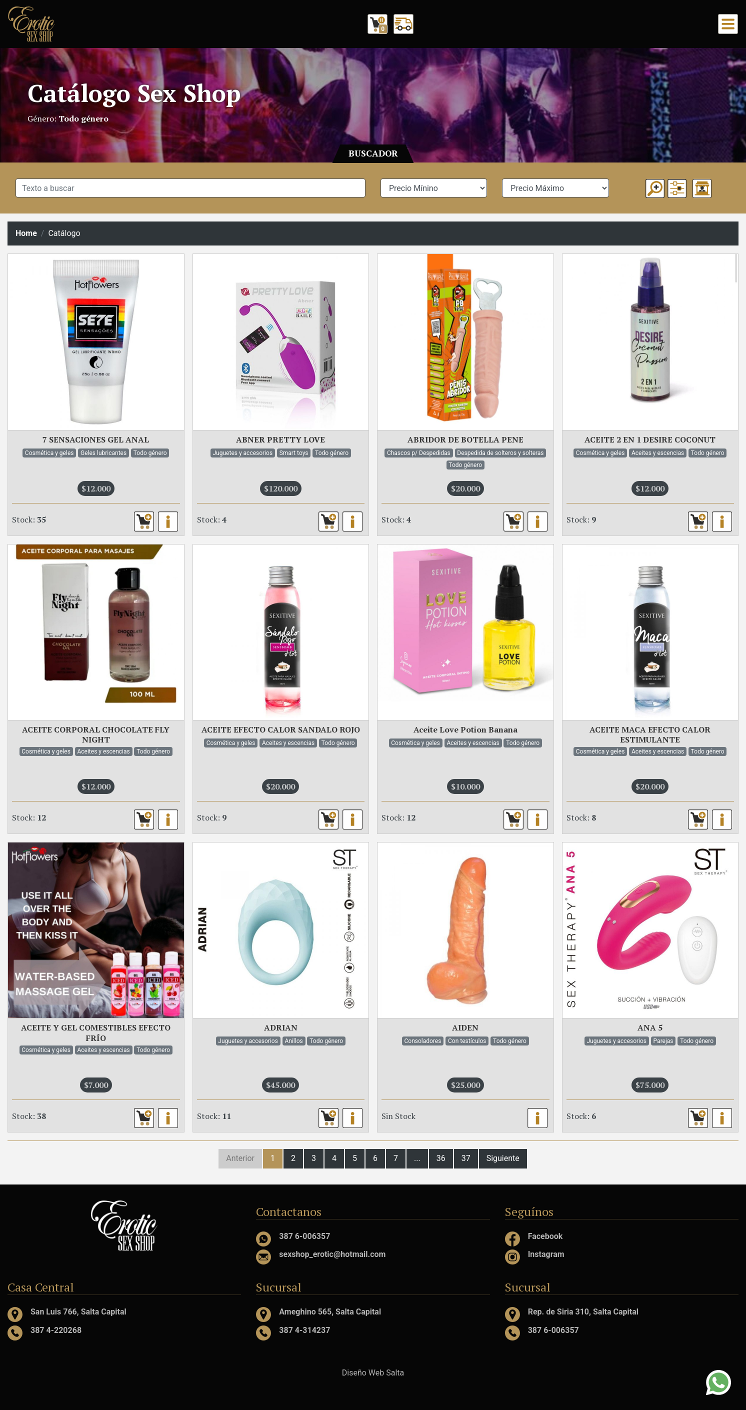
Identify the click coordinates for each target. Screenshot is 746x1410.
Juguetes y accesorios (243, 453)
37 (466, 1158)
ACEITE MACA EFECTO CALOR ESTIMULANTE (650, 735)
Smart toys (294, 453)
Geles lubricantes (103, 453)
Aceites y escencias (658, 453)
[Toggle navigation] (728, 24)
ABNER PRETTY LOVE (280, 439)
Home (26, 233)
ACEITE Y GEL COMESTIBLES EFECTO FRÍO (95, 1033)
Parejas (664, 1041)
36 (441, 1158)
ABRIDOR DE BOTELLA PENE (466, 439)
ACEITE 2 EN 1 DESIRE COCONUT (650, 439)
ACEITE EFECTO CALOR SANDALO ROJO (281, 729)
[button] (677, 188)
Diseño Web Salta (373, 1373)
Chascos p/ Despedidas (418, 453)
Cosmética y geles (49, 453)
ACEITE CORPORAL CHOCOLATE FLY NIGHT (96, 735)
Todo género (150, 453)
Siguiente (503, 1158)
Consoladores (423, 1041)
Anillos (293, 1041)
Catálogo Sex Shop (134, 93)
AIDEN (465, 1027)
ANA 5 (650, 1027)
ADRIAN (281, 1027)
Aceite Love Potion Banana (466, 729)
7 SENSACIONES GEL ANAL (95, 439)
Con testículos (467, 1041)
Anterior (240, 1158)
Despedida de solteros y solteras (500, 453)
